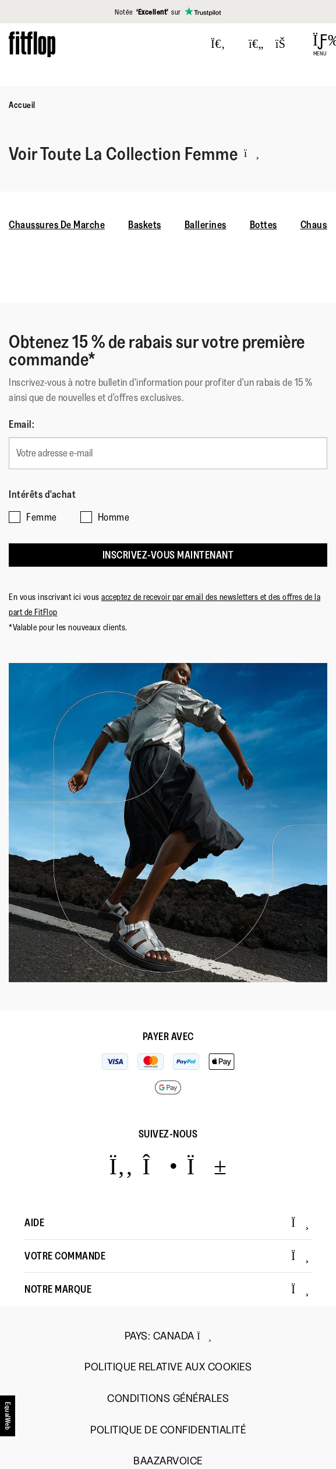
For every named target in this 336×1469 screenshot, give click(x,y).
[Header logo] (32, 44)
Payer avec (168, 1036)
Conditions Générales (168, 1399)
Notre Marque (166, 1289)
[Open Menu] (320, 44)
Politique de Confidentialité (168, 1430)
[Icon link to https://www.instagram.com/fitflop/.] (160, 1166)
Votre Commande (166, 1256)
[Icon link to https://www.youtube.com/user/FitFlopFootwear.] (207, 1166)
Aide (166, 1222)
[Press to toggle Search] (218, 44)
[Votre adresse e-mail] (168, 453)
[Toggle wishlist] (256, 44)
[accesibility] (8, 1420)
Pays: (168, 1336)
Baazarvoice (168, 1461)
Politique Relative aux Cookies (168, 1367)
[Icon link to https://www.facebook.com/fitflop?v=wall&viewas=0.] (121, 1166)
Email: (21, 424)
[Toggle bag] (285, 44)
